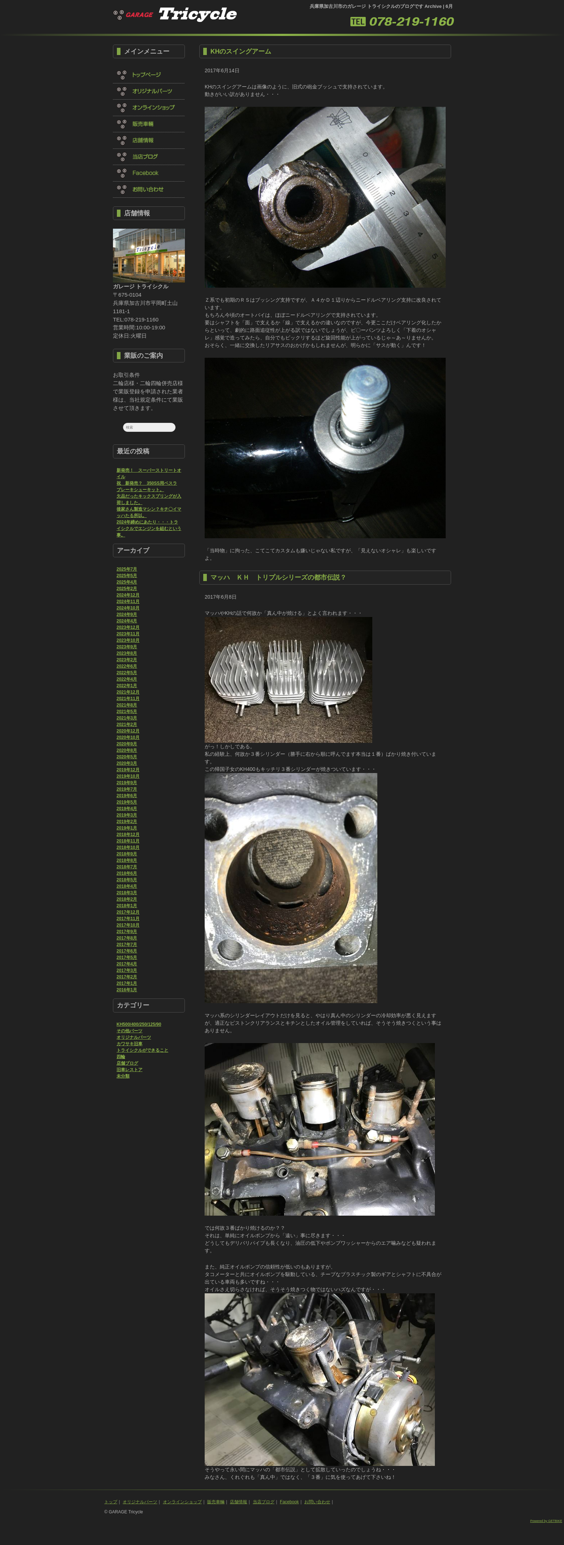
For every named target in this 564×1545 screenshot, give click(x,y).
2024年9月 (127, 614)
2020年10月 (128, 737)
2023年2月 (127, 659)
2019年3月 (127, 815)
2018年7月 (127, 866)
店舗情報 (238, 1501)
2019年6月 (127, 795)
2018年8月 (127, 860)
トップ (110, 1501)
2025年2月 (127, 588)
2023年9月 (127, 646)
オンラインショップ (182, 1501)
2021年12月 (128, 692)
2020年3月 (127, 763)
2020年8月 (127, 750)
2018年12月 (128, 834)
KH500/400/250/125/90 (139, 1024)
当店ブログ (263, 1501)
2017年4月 (127, 963)
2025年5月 (127, 575)
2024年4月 (127, 620)
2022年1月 (127, 685)
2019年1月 (127, 828)
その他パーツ (129, 1030)
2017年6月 (127, 951)
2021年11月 (128, 698)
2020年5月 (127, 756)
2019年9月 (127, 782)
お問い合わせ (317, 1501)
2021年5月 (127, 711)
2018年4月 (127, 886)
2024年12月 (128, 595)
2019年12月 (128, 769)
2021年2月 (127, 724)
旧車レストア (129, 1069)
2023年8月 (127, 653)
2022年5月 (127, 672)
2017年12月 (128, 912)
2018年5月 (127, 879)
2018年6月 (127, 873)
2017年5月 (127, 957)
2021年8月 (127, 705)
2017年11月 (128, 918)
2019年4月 (127, 808)
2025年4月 (127, 582)
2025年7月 (127, 569)
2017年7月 (127, 944)
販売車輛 (215, 1501)
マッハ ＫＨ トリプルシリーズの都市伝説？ (278, 577)
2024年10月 (128, 608)
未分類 (123, 1076)
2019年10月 (128, 776)
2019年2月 (127, 821)
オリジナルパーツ (134, 1037)
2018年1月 (127, 905)
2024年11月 (128, 601)
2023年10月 (128, 640)
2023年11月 (128, 633)
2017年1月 (127, 983)
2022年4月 (127, 679)
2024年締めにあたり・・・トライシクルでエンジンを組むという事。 (149, 529)
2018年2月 (127, 899)
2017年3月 (127, 970)
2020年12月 (128, 730)
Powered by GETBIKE (546, 1521)
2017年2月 (127, 976)
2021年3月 (127, 718)
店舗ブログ (127, 1063)
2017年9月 (127, 931)
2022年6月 (127, 666)
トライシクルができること (142, 1050)
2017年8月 (127, 938)
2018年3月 (127, 892)
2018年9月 (127, 853)
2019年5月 (127, 802)
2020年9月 (127, 743)
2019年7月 (127, 789)
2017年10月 (128, 925)
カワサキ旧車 (129, 1043)
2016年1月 (127, 989)
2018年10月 (128, 847)
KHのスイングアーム (240, 51)
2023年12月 (128, 627)
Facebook (289, 1501)
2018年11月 (128, 841)
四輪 (121, 1056)
